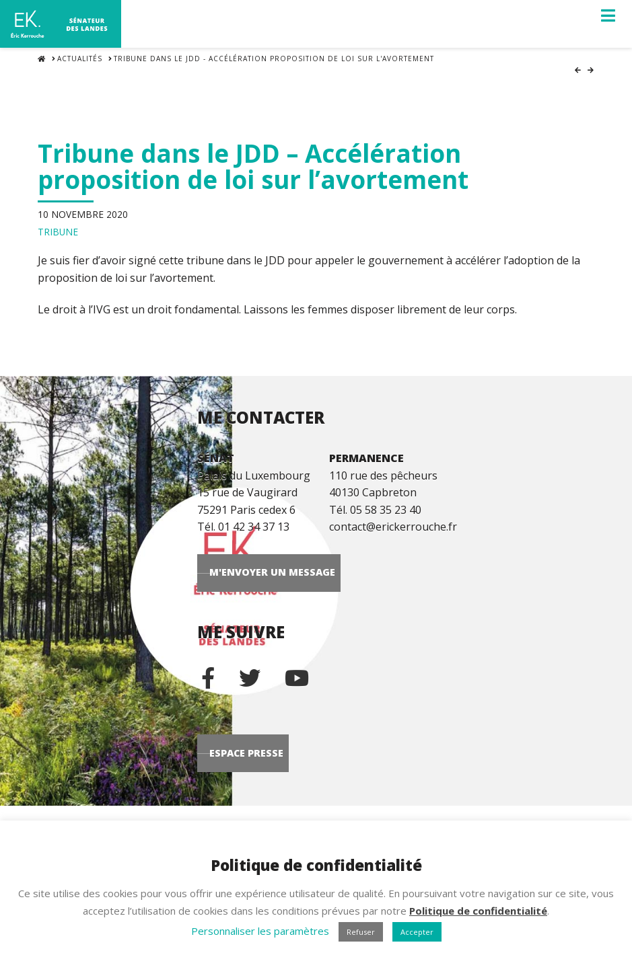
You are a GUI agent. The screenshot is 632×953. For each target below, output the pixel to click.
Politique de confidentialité (478, 910)
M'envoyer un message (389, 580)
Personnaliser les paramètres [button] (260, 931)
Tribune (58, 225)
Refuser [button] (361, 932)
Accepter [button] (416, 932)
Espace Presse (363, 787)
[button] (608, 15)
